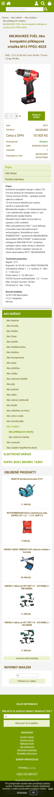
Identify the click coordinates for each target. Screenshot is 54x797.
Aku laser (11, 362)
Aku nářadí (12, 314)
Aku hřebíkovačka (15, 347)
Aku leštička (13, 368)
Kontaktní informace (27, 753)
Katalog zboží (27, 740)
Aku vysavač (13, 442)
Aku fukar (11, 336)
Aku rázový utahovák (17, 399)
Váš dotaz (11, 173)
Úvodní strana (27, 737)
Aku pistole (12, 389)
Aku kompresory (15, 357)
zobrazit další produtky (27, 658)
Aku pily (10, 384)
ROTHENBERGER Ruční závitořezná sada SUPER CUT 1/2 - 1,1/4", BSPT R (27, 514)
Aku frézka (12, 331)
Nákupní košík (27, 743)
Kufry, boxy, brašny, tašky (23, 462)
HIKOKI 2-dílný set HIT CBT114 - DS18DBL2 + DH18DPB (26, 623)
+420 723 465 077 (27, 773)
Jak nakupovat (27, 747)
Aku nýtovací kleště (16, 378)
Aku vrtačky (12, 426)
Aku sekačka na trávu (17, 410)
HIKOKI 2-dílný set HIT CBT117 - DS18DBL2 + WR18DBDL (26, 587)
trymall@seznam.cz (27, 780)
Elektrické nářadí (17, 454)
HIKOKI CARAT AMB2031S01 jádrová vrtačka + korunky (27, 550)
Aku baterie (12, 320)
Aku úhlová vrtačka (19, 437)
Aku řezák (11, 405)
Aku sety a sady (14, 415)
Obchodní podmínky (27, 750)
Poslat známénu (14, 179)
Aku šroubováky (15, 421)
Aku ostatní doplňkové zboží (21, 447)
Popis (8, 167)
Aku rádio (11, 394)
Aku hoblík (12, 341)
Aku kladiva (12, 352)
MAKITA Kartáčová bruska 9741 (27, 479)
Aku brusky (12, 325)
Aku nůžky (12, 373)
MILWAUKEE (42, 129)
